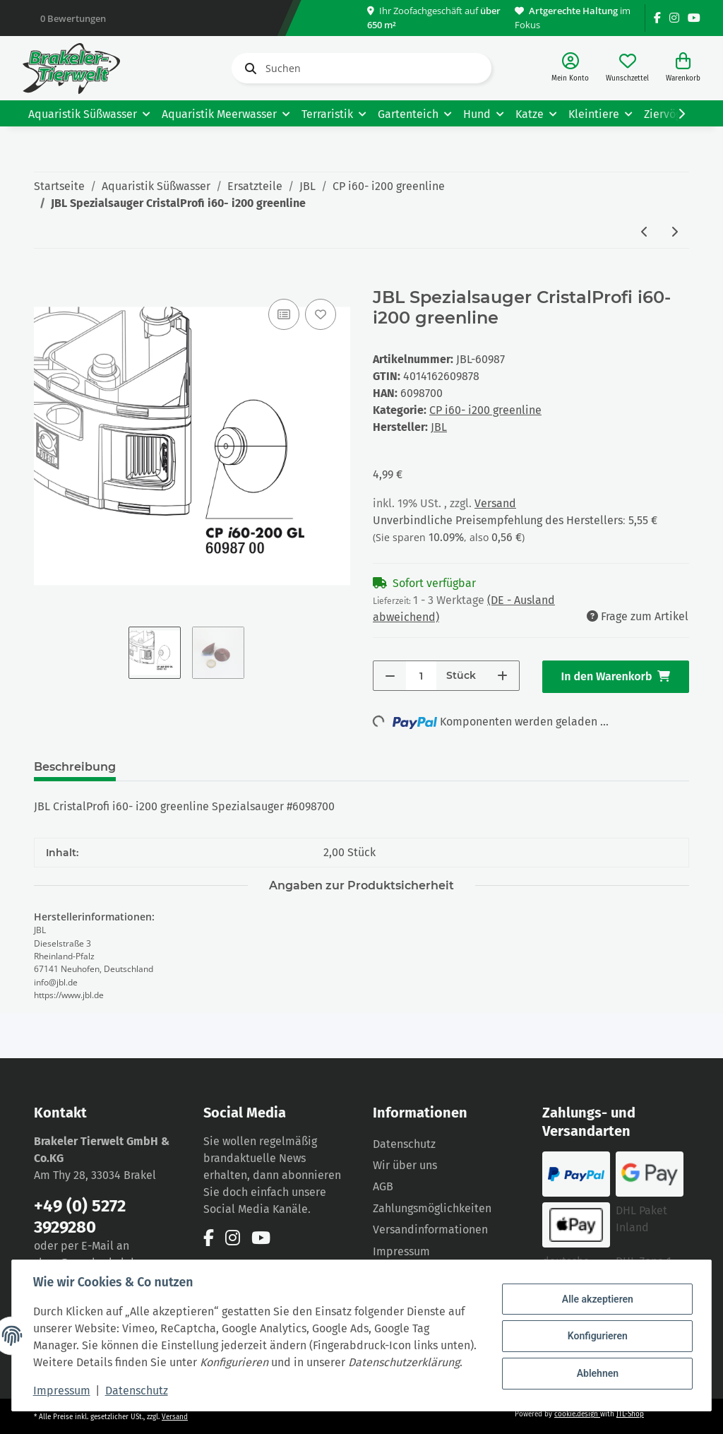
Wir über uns (405, 1165)
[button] (570, 68)
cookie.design (577, 1414)
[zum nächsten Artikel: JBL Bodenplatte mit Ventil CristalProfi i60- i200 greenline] (674, 233)
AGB (383, 1186)
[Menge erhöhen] (502, 675)
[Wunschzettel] (627, 68)
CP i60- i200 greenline (485, 410)
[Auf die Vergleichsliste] (283, 314)
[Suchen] (361, 68)
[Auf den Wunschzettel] (320, 314)
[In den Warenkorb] (45, 280)
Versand (495, 503)
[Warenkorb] (683, 68)
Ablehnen (595, 1364)
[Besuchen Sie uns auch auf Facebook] (657, 18)
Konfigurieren (596, 1327)
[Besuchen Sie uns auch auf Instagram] (674, 18)
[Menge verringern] (390, 675)
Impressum (63, 1390)
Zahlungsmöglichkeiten (432, 1208)
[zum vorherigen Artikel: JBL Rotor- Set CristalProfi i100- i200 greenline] (644, 233)
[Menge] (421, 675)
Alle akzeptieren (595, 1291)
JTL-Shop (630, 1414)
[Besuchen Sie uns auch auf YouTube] (694, 18)
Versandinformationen (430, 1229)
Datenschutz (404, 1144)
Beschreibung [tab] (75, 767)
